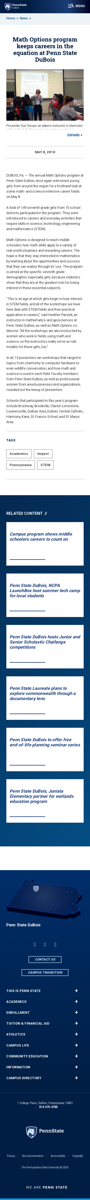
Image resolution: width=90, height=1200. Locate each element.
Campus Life (17, 1045)
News (24, 18)
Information (18, 1067)
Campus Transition (45, 972)
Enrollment (18, 1013)
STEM (45, 465)
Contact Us (45, 959)
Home (10, 18)
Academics (19, 454)
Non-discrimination (33, 1155)
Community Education (27, 1056)
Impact (43, 454)
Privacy (11, 1155)
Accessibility (58, 1155)
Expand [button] (73, 135)
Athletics (16, 1034)
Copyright (77, 1155)
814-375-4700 (48, 1107)
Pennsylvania (21, 465)
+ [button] (76, 991)
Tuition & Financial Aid (28, 1023)
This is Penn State (23, 991)
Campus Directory (23, 1078)
